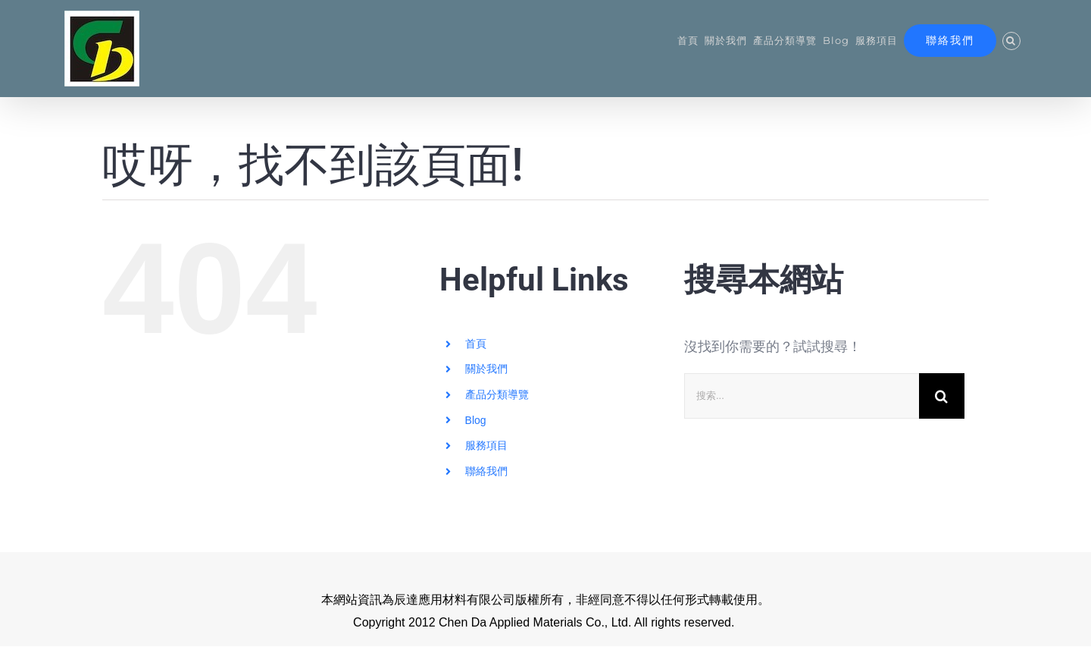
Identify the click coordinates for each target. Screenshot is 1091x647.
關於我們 (486, 369)
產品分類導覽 (497, 394)
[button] (1011, 41)
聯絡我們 (486, 471)
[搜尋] (941, 396)
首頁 (475, 344)
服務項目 (486, 446)
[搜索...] (801, 396)
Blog (475, 420)
